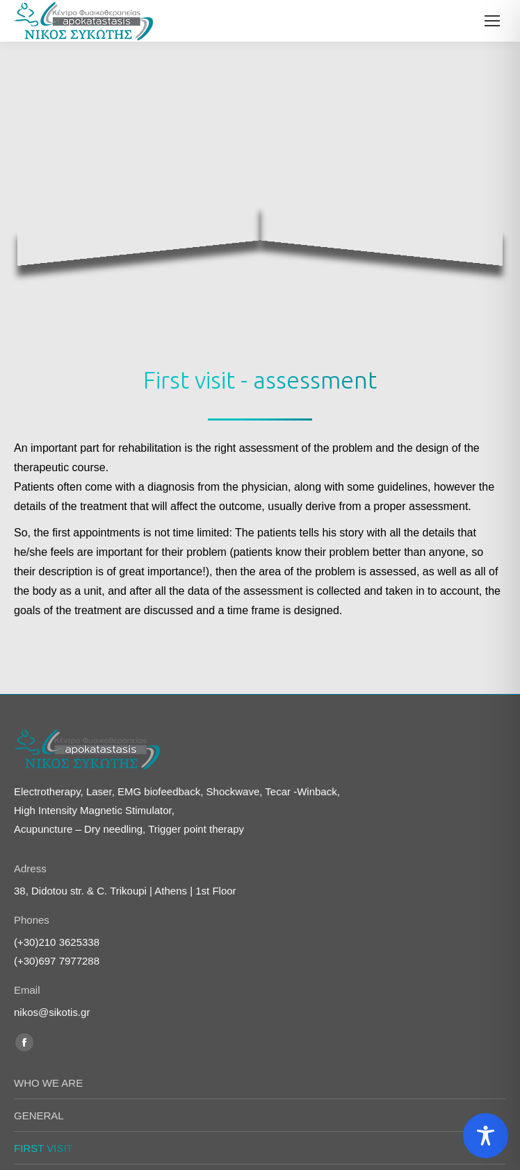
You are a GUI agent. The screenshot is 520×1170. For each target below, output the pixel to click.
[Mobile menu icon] (492, 21)
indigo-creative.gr (285, 1137)
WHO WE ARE (48, 965)
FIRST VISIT (43, 1030)
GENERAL (39, 997)
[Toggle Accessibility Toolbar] (486, 1136)
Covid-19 (35, 1063)
